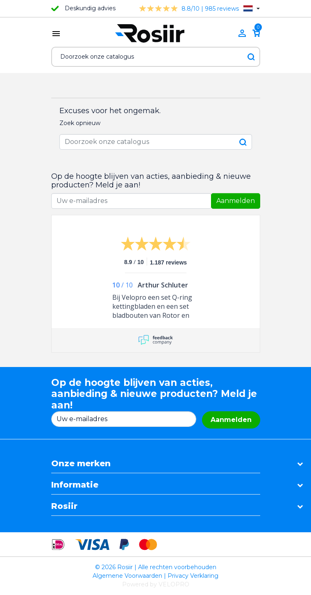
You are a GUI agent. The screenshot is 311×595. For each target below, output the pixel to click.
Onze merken (81, 463)
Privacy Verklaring (193, 575)
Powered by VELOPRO (155, 584)
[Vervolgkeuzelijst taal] (251, 8)
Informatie (74, 485)
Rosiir (64, 506)
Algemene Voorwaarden (127, 575)
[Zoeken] (155, 57)
